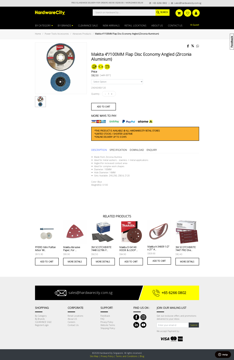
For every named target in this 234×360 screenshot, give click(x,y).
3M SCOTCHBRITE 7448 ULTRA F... (101, 249)
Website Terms (108, 325)
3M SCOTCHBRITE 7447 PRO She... (185, 249)
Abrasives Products (82, 33)
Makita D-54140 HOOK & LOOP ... (128, 249)
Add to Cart (103, 106)
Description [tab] (99, 150)
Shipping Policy (108, 328)
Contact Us (175, 25)
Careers (71, 322)
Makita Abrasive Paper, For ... (71, 249)
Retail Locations (135, 25)
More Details (75, 261)
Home (38, 33)
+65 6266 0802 (158, 3)
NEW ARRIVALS (111, 25)
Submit (193, 325)
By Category (44, 25)
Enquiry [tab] (151, 150)
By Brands (65, 25)
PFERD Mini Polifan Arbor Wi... (45, 249)
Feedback (105, 315)
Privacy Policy (107, 322)
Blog (142, 356)
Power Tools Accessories (57, 33)
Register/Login (42, 325)
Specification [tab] (118, 150)
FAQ (103, 318)
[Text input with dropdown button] (173, 325)
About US (157, 25)
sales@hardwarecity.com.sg (186, 3)
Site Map (94, 356)
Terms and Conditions (127, 356)
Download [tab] (137, 150)
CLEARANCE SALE (88, 25)
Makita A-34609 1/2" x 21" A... (158, 248)
